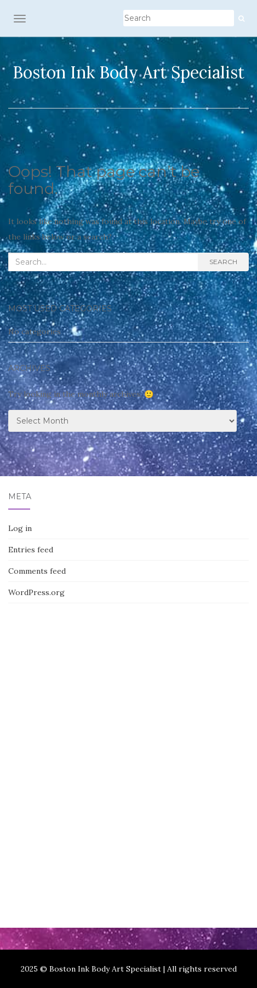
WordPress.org (36, 592)
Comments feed (37, 571)
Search (223, 262)
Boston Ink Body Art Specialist (128, 72)
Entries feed (30, 550)
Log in (20, 528)
